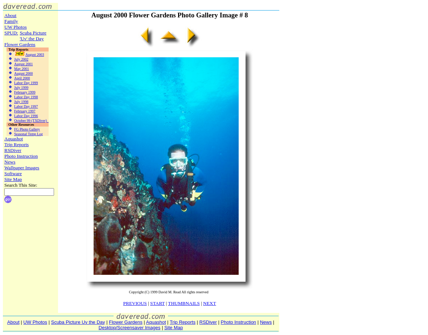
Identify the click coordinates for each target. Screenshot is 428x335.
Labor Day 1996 (22, 116)
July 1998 (17, 102)
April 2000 (18, 78)
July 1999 (17, 88)
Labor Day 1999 (22, 83)
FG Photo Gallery (23, 129)
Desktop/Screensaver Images (130, 327)
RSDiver (12, 150)
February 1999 (21, 92)
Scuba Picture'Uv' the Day (33, 35)
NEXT (209, 303)
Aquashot (13, 138)
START (157, 303)
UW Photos (15, 27)
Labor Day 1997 (22, 106)
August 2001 (20, 64)
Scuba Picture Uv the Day (78, 322)
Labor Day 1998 (22, 97)
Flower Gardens (20, 44)
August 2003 (25, 55)
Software (13, 173)
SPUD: (11, 33)
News (9, 162)
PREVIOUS (135, 303)
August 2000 (20, 73)
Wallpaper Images (21, 167)
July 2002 (17, 59)
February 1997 (21, 111)
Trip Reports (16, 144)
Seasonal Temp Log (25, 134)
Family (11, 21)
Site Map (13, 179)
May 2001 (18, 69)
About (10, 15)
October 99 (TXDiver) (28, 121)
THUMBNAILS (183, 303)
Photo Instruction (21, 156)
